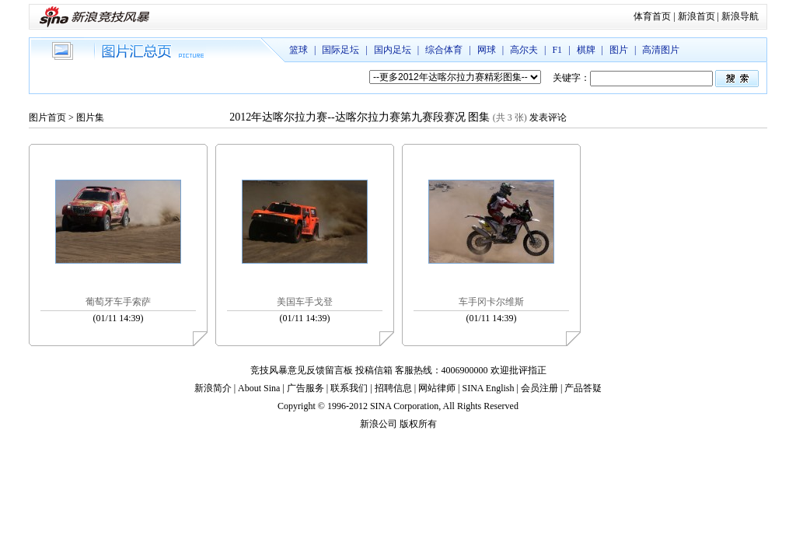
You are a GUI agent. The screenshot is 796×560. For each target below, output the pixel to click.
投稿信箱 (374, 370)
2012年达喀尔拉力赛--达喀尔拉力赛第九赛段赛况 (347, 117)
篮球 (298, 49)
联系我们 (349, 388)
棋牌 (586, 49)
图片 (618, 49)
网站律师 (437, 388)
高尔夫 (524, 49)
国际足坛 (340, 49)
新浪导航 (740, 16)
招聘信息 (393, 388)
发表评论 (548, 117)
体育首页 (652, 16)
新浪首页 (696, 16)
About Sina (259, 388)
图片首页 (47, 117)
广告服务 (305, 388)
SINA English (488, 388)
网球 (486, 49)
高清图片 (660, 49)
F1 (557, 49)
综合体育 (444, 49)
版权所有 (418, 423)
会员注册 (539, 388)
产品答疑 (583, 388)
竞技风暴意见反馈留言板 (301, 370)
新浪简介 (213, 388)
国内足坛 (392, 49)
